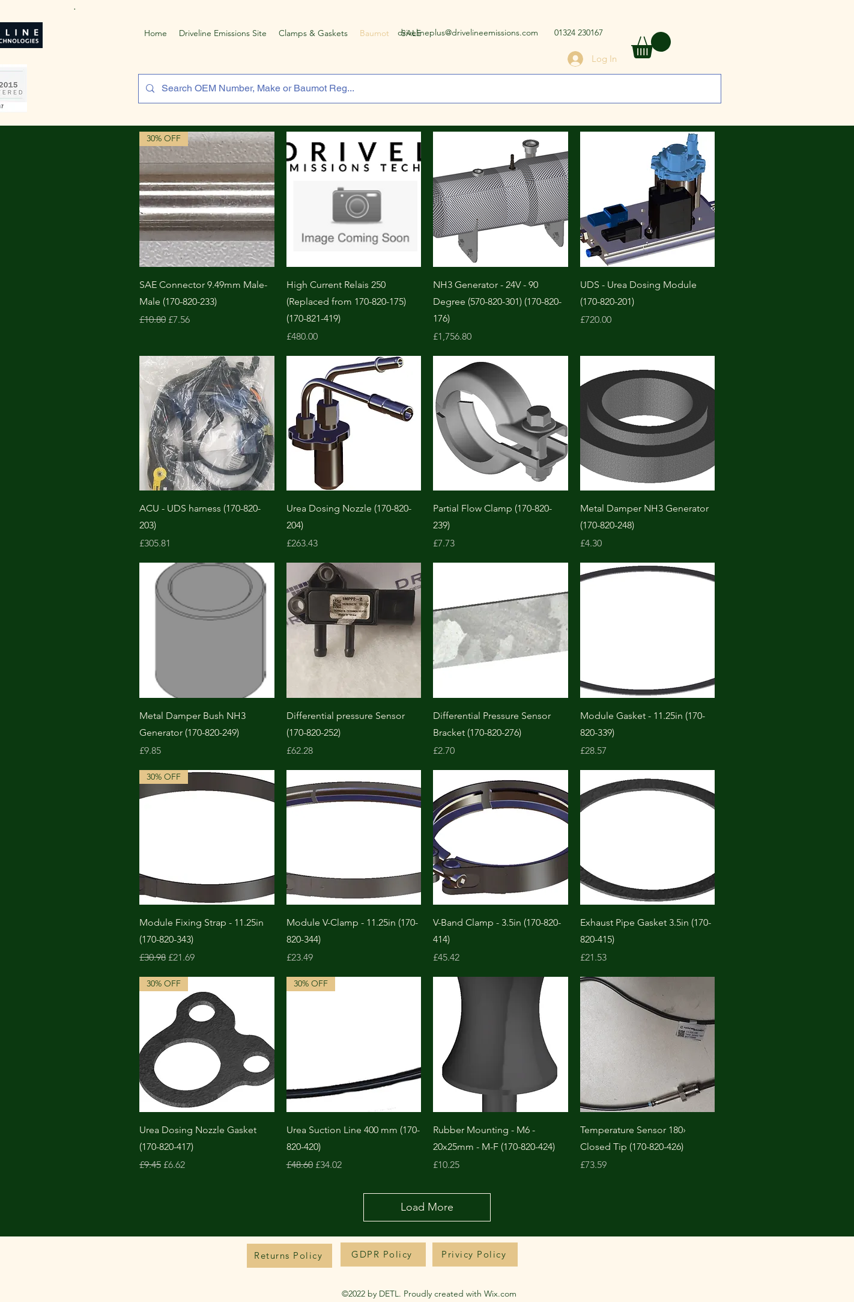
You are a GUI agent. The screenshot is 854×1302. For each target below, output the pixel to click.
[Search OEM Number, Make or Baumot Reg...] (428, 89)
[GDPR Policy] (383, 1254)
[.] (76, 6)
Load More (427, 1207)
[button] (651, 45)
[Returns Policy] (289, 1256)
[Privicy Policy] (475, 1254)
